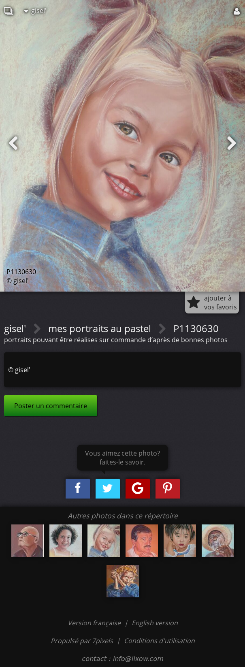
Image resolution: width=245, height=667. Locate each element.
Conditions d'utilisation (159, 640)
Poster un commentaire (50, 405)
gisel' (35, 10)
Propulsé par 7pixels (82, 640)
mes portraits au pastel (100, 328)
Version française (95, 622)
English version (155, 622)
